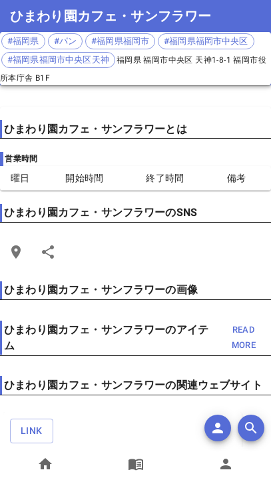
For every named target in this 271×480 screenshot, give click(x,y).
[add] (217, 428)
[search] (251, 428)
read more (243, 338)
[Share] (48, 252)
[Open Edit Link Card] (16, 252)
